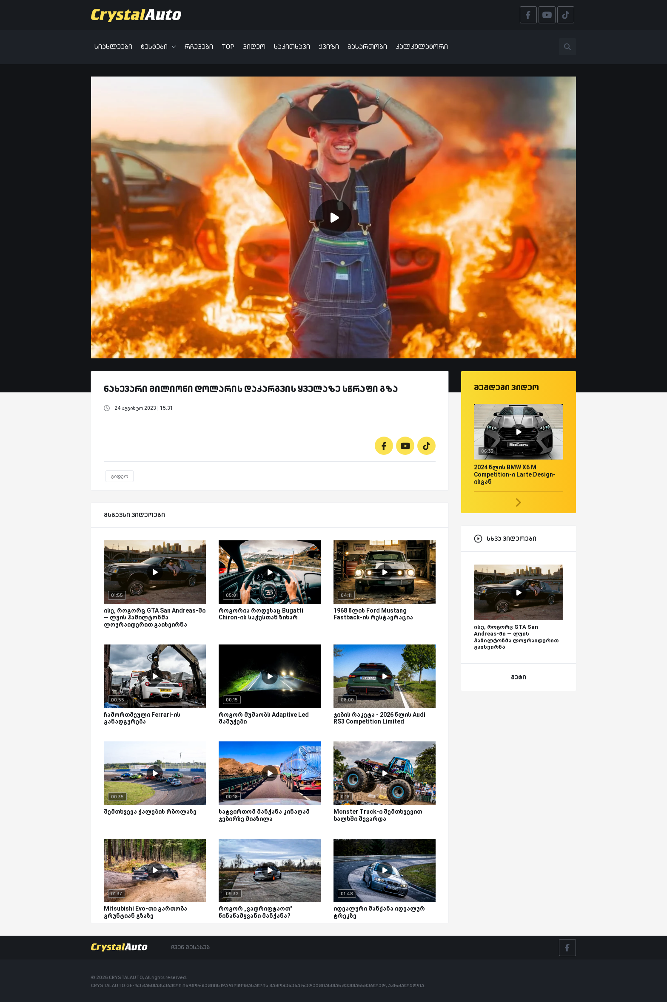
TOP (228, 46)
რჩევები (199, 46)
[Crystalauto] (138, 15)
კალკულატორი (422, 46)
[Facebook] (384, 446)
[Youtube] (405, 446)
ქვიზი (329, 46)
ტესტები (158, 46)
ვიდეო (254, 46)
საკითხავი (292, 46)
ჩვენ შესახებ (190, 947)
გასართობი (367, 46)
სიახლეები (113, 46)
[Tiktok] (426, 446)
